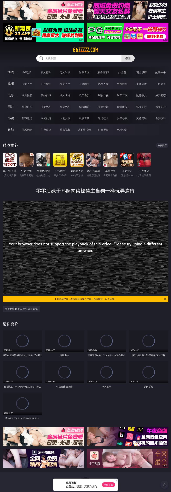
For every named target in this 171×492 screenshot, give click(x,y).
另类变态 (160, 95)
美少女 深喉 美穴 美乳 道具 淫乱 (21, 308)
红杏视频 (103, 129)
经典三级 (122, 95)
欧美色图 (65, 107)
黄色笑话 (141, 118)
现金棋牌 (141, 72)
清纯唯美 (122, 107)
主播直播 (141, 84)
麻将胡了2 (103, 72)
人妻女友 (65, 118)
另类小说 (122, 118)
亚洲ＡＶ (27, 84)
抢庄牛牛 (160, 72)
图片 (11, 106)
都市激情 (27, 118)
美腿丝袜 (103, 107)
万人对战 (65, 72)
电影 (11, 95)
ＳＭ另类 (160, 84)
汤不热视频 (84, 129)
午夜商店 (46, 129)
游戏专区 (84, 72)
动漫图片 (84, 107)
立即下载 (108, 484)
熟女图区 (141, 107)
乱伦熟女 (141, 95)
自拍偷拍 (46, 84)
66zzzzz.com (85, 50)
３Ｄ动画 (84, 84)
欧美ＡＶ (65, 84)
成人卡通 (65, 95)
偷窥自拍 (27, 107)
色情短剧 (122, 129)
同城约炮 (27, 129)
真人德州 (46, 72)
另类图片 (160, 107)
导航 (11, 129)
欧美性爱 (84, 95)
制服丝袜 (103, 95)
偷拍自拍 (46, 95)
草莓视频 (65, 129)
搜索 (128, 58)
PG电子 (27, 72)
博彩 (11, 72)
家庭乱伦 (46, 118)
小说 (11, 118)
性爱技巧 (160, 118)
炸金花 (122, 72)
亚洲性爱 (27, 95)
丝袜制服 (122, 84)
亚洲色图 (46, 107)
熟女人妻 (103, 84)
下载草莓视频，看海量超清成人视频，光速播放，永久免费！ (110, 299)
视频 (11, 83)
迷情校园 (103, 118)
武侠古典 (84, 118)
